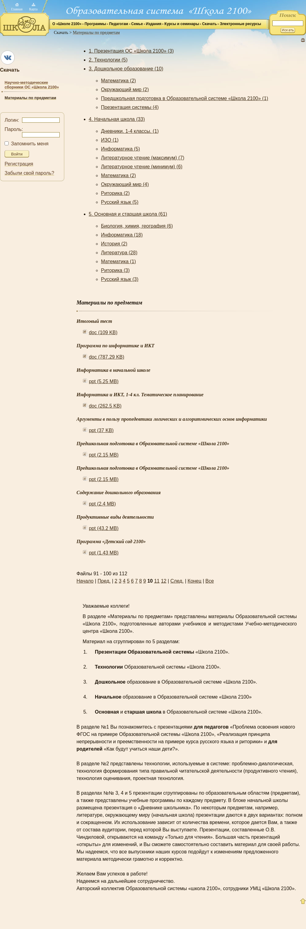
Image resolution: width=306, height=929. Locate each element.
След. (177, 581)
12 (163, 581)
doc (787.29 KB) (106, 357)
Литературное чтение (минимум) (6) (141, 166)
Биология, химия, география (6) (137, 226)
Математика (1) (118, 261)
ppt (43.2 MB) (103, 528)
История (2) (114, 243)
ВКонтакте (8, 57)
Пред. (104, 581)
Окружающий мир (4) (125, 184)
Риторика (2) (115, 193)
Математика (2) (118, 80)
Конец (194, 581)
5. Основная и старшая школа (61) (128, 214)
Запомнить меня (29, 143)
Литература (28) (119, 252)
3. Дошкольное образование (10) (126, 68)
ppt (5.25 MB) (103, 381)
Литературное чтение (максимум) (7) (142, 157)
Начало (85, 581)
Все (209, 581)
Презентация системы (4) (130, 107)
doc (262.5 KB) (105, 406)
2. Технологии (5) (108, 59)
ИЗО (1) (109, 140)
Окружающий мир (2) (125, 89)
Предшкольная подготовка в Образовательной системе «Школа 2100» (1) (184, 98)
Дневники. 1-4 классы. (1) (130, 131)
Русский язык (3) (119, 279)
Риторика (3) (115, 270)
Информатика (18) (122, 234)
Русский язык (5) (119, 202)
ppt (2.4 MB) (102, 503)
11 (157, 581)
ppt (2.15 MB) (103, 454)
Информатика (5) (120, 148)
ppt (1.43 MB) (103, 552)
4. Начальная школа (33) (117, 119)
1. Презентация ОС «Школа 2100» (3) (131, 51)
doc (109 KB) (103, 332)
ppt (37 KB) (101, 430)
